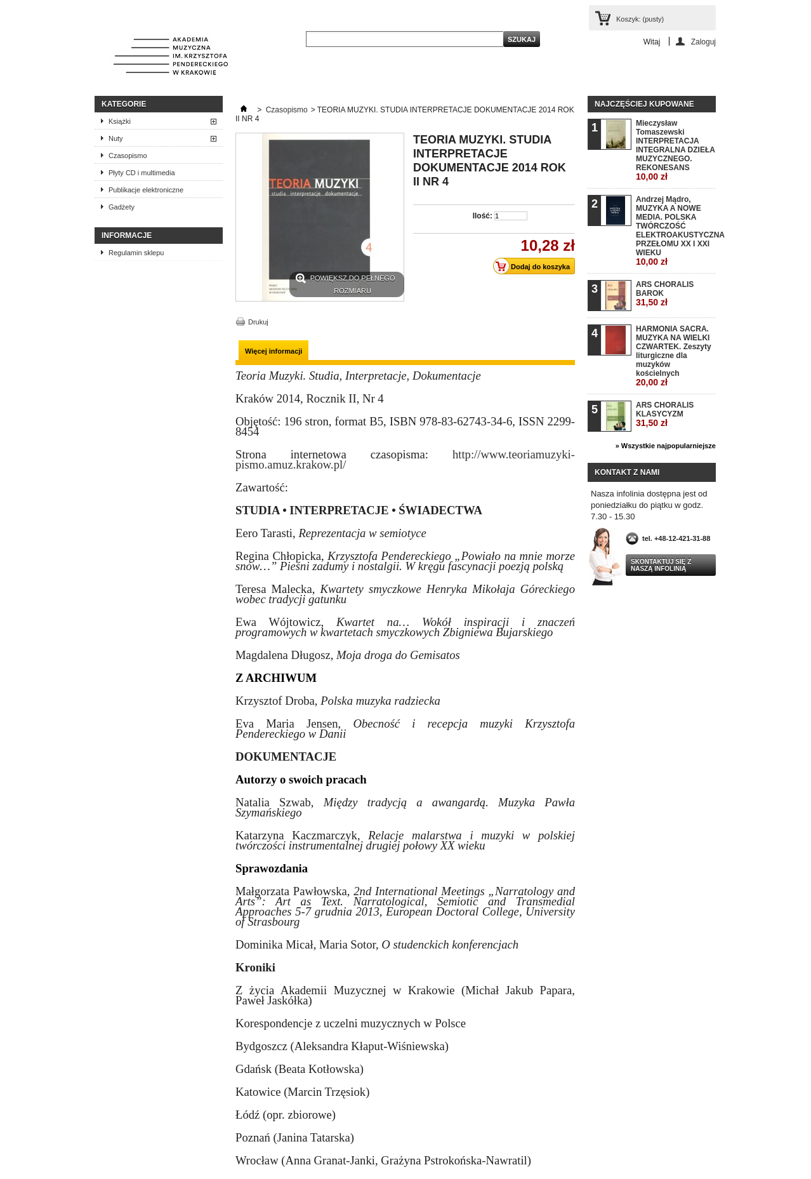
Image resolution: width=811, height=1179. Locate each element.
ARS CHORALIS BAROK (665, 293)
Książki (120, 121)
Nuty (116, 138)
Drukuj (258, 322)
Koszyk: (640, 19)
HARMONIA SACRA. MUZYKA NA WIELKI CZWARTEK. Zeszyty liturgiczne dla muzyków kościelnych (673, 355)
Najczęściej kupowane (644, 104)
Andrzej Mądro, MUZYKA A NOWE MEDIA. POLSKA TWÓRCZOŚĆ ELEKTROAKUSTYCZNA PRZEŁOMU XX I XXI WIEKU (675, 231)
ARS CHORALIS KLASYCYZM (665, 414)
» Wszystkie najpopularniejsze (666, 446)
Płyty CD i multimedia (142, 173)
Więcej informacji (273, 351)
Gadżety (122, 207)
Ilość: (482, 215)
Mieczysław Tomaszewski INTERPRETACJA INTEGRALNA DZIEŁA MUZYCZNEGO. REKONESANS (675, 150)
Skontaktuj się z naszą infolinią (661, 565)
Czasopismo (128, 155)
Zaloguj (703, 41)
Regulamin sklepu (136, 252)
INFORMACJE (127, 235)
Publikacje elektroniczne (146, 190)
